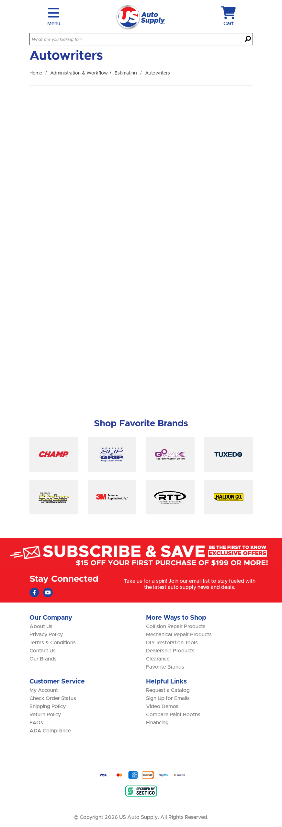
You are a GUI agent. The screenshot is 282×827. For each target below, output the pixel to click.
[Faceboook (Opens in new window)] (34, 592)
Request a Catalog (168, 690)
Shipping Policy (47, 706)
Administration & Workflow (79, 73)
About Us (40, 626)
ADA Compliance (50, 730)
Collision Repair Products (176, 626)
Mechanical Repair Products (179, 634)
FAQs (36, 722)
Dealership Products (170, 650)
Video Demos (162, 706)
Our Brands (43, 658)
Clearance (158, 658)
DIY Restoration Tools (172, 642)
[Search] (248, 39)
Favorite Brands (165, 667)
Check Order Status (52, 698)
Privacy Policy (46, 634)
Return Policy (45, 714)
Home (35, 73)
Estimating (126, 73)
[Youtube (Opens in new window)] (48, 592)
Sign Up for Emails (168, 698)
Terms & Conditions (52, 642)
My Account (43, 690)
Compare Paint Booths (173, 714)
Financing (157, 722)
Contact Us (42, 650)
